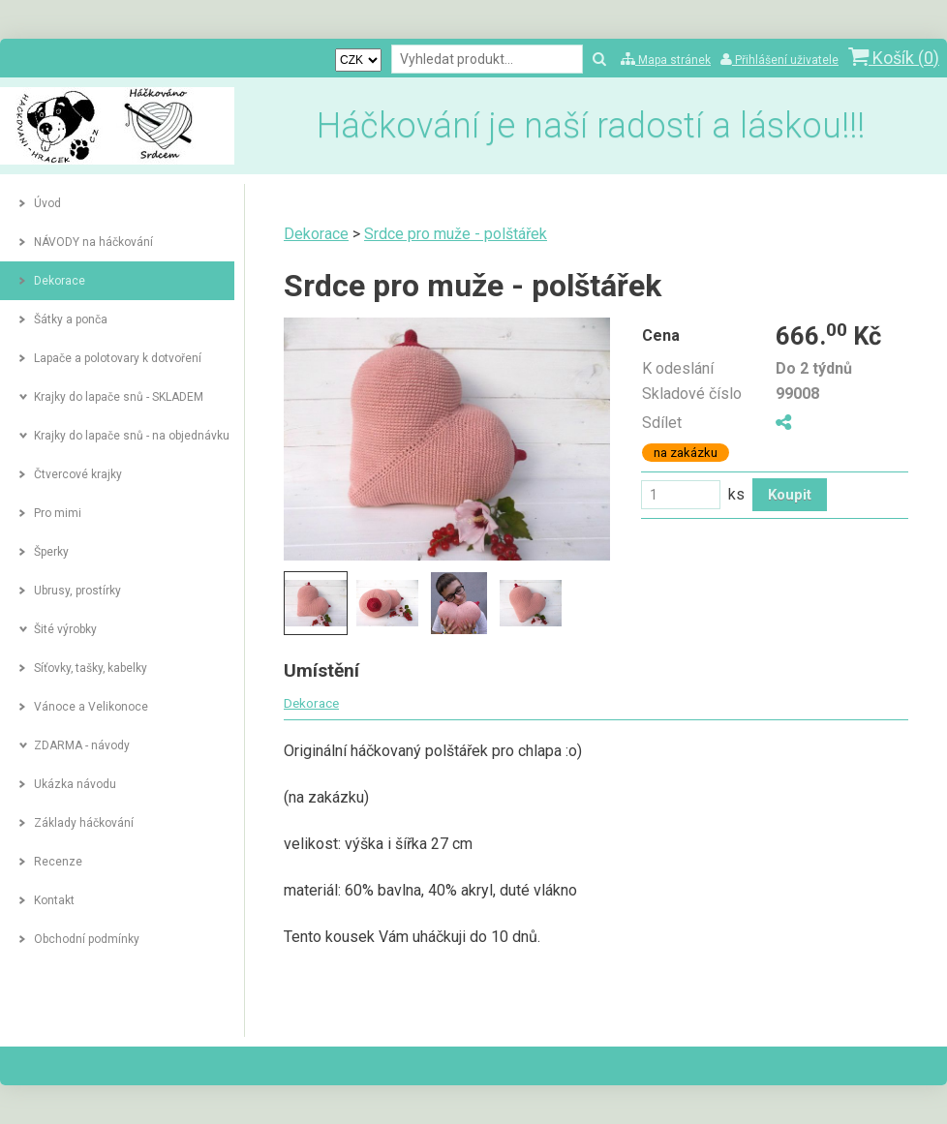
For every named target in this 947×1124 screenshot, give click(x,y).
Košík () (893, 57)
